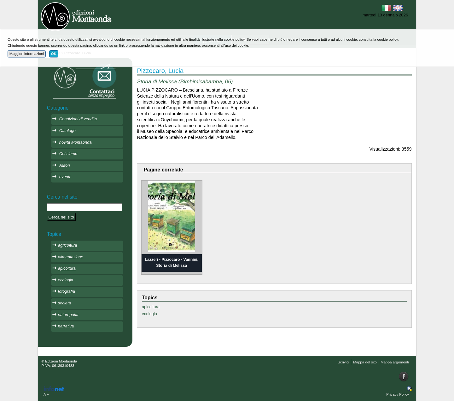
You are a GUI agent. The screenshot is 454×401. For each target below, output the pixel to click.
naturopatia (68, 314)
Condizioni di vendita (78, 119)
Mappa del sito (365, 362)
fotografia (66, 291)
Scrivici (343, 362)
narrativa (66, 326)
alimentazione (70, 256)
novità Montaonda (75, 142)
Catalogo (67, 130)
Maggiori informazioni (26, 54)
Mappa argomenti (395, 362)
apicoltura (151, 306)
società (64, 303)
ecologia (149, 313)
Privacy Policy (397, 394)
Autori (64, 165)
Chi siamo (68, 153)
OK (53, 54)
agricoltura (67, 245)
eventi (64, 176)
